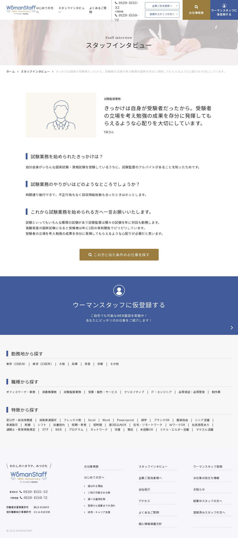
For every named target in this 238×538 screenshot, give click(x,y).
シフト (42, 425)
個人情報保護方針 (150, 524)
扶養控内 (59, 425)
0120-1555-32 (127, 5)
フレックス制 (72, 420)
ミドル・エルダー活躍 (174, 429)
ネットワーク (99, 429)
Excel (92, 420)
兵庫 (75, 364)
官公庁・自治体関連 (19, 420)
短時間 (97, 425)
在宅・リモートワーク (147, 425)
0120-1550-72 (127, 17)
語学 (144, 420)
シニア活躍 (202, 420)
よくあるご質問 (98, 10)
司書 (117, 429)
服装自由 (182, 420)
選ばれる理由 (95, 486)
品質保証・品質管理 (192, 392)
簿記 (130, 429)
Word (106, 420)
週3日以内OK (117, 425)
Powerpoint (125, 420)
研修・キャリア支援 (99, 512)
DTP (45, 429)
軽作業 (216, 392)
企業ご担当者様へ (162, 5)
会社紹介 (144, 489)
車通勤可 (12, 425)
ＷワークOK (177, 425)
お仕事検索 (196, 13)
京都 (100, 364)
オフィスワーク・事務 (20, 392)
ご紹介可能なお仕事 (99, 492)
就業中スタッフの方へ (162, 14)
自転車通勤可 (48, 420)
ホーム (10, 71)
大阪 (62, 364)
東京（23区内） (16, 364)
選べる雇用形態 (96, 499)
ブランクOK (162, 420)
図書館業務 (49, 392)
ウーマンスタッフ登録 (207, 466)
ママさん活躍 (204, 429)
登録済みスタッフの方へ (209, 512)
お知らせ (199, 489)
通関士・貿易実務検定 (20, 429)
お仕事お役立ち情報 (206, 478)
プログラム (76, 429)
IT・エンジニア (161, 392)
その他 (114, 364)
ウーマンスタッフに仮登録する (224, 12)
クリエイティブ (134, 392)
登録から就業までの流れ (101, 505)
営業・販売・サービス (102, 392)
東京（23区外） (42, 364)
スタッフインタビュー (71, 10)
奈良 (87, 364)
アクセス (144, 501)
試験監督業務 (72, 392)
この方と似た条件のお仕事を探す (122, 254)
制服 (27, 425)
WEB (58, 429)
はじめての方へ (44, 10)
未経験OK (146, 429)
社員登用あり (200, 425)
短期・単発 (79, 425)
